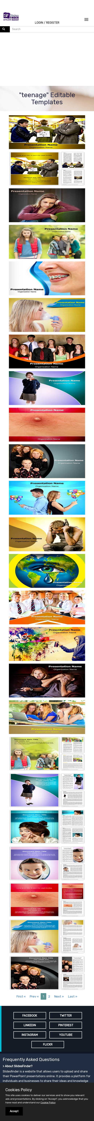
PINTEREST (65, 1025)
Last (72, 996)
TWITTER (66, 1015)
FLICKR (47, 1044)
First (21, 996)
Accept (14, 1111)
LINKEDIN (30, 1025)
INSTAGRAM (30, 1035)
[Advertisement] (47, 59)
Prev (34, 996)
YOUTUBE (65, 1035)
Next (59, 996)
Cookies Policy (18, 1090)
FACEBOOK (29, 1015)
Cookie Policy (48, 1102)
